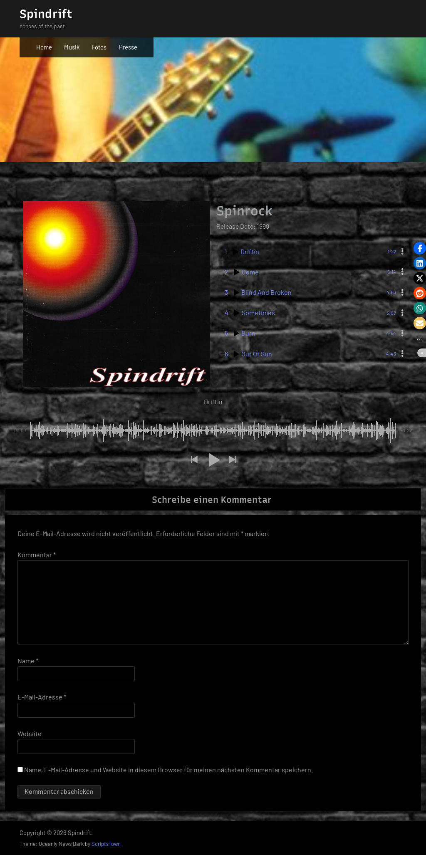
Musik (71, 47)
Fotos (99, 47)
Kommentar (36, 554)
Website (29, 733)
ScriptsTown (106, 844)
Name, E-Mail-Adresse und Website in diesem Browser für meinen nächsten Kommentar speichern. (168, 769)
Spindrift (46, 14)
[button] (194, 459)
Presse (128, 47)
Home (44, 47)
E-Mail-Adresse (41, 697)
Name (27, 661)
